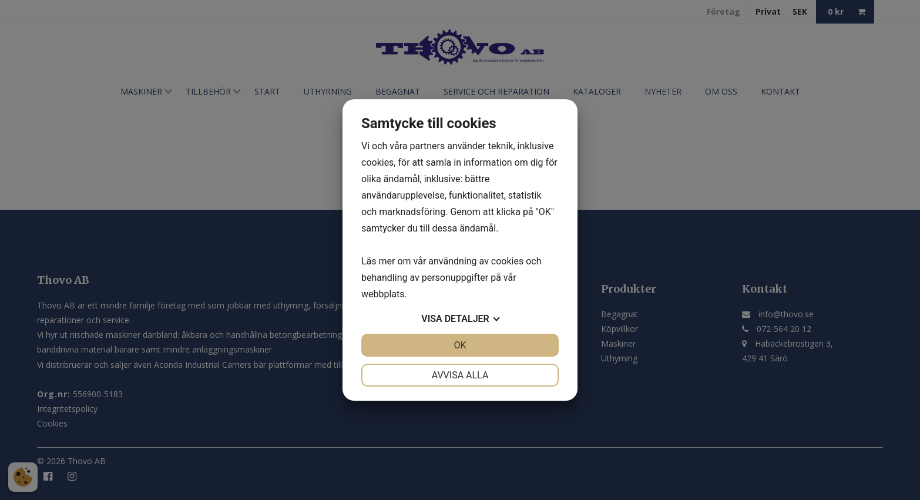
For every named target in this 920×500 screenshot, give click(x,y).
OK (460, 345)
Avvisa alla (460, 375)
